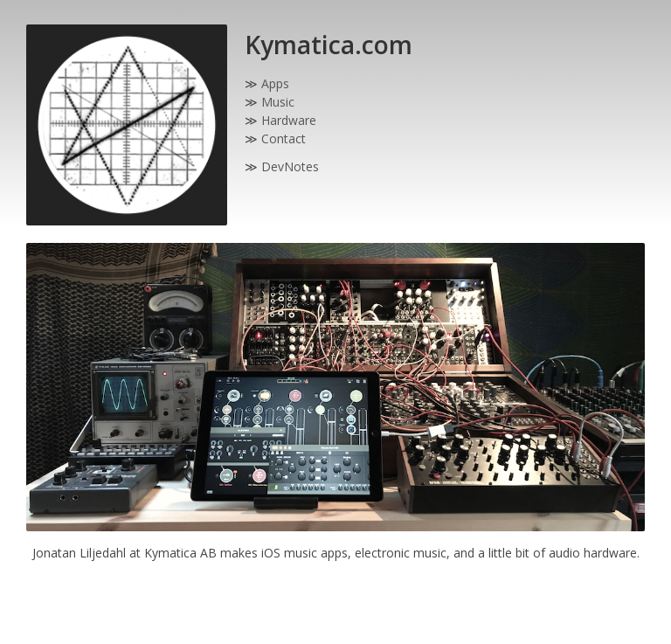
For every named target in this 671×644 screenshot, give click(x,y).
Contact (283, 138)
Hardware (288, 120)
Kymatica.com (328, 44)
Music (277, 101)
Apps (275, 83)
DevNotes (290, 166)
